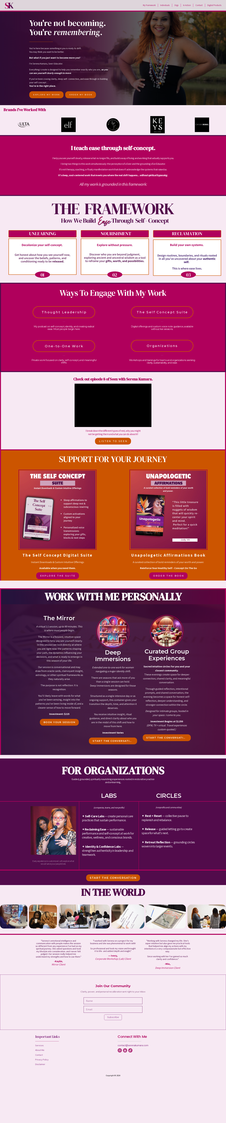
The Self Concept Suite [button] (162, 312)
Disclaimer (40, 1064)
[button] (120, 1050)
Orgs (176, 5)
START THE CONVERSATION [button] (113, 740)
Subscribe (113, 1017)
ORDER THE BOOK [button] (168, 575)
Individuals (165, 5)
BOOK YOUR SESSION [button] (59, 722)
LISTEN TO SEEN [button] (113, 441)
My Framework (149, 5)
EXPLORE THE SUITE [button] (58, 575)
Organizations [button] (162, 346)
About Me (39, 1050)
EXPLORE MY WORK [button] (46, 95)
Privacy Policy (42, 1059)
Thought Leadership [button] (64, 312)
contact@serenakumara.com (133, 1045)
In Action (187, 5)
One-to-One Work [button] (64, 346)
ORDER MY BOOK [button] (81, 95)
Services (39, 1045)
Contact (199, 5)
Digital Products (214, 5)
